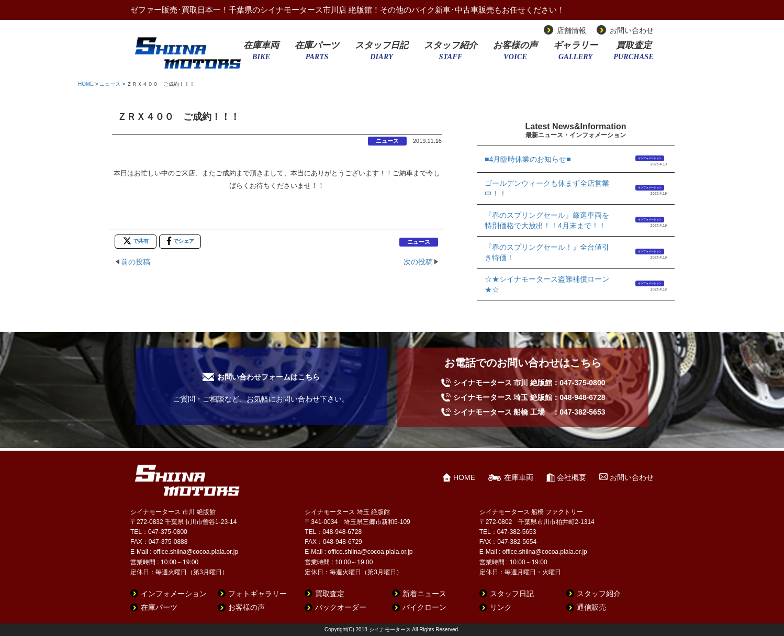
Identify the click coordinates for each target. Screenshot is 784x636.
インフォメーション (650, 158)
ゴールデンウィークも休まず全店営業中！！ (547, 188)
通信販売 (591, 607)
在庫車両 (261, 54)
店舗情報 (571, 30)
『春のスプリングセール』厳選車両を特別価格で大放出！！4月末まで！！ (547, 220)
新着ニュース (424, 593)
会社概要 (571, 477)
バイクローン (424, 607)
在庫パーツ (317, 54)
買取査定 (633, 54)
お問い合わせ (632, 30)
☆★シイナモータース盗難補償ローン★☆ (547, 284)
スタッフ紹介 (450, 54)
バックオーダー (340, 607)
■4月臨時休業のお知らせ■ (528, 159)
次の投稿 (418, 262)
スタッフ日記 (381, 54)
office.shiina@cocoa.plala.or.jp (195, 551)
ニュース (109, 84)
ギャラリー (575, 54)
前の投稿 (135, 262)
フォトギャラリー (257, 593)
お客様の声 (515, 54)
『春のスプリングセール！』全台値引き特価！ (547, 252)
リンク (501, 607)
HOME (86, 84)
